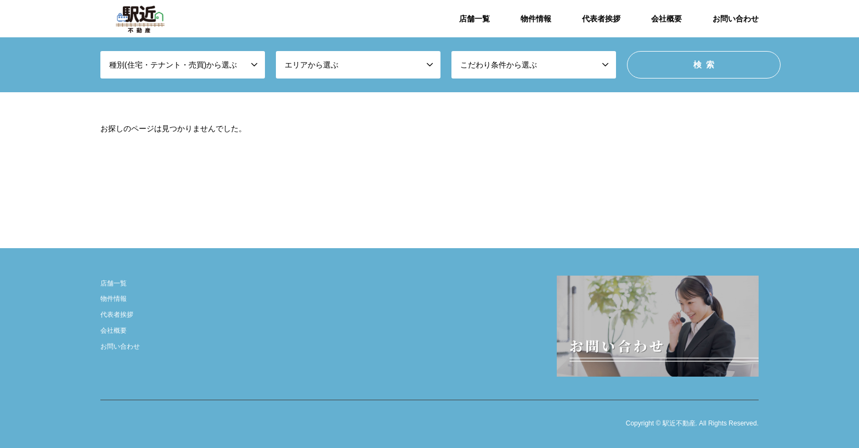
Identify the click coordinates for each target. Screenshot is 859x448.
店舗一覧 (474, 18)
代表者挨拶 (601, 18)
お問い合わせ (736, 18)
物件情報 (536, 18)
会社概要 (666, 18)
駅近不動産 (679, 424)
